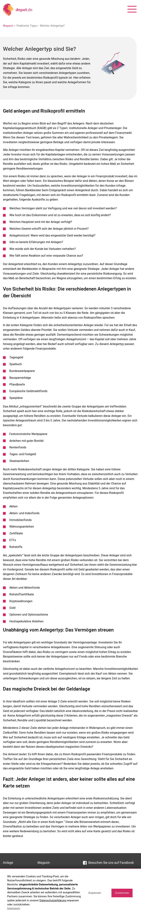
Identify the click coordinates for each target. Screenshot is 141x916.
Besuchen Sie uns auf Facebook (108, 862)
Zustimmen (122, 893)
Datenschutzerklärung (52, 900)
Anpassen (94, 893)
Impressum (13, 908)
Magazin (8, 26)
